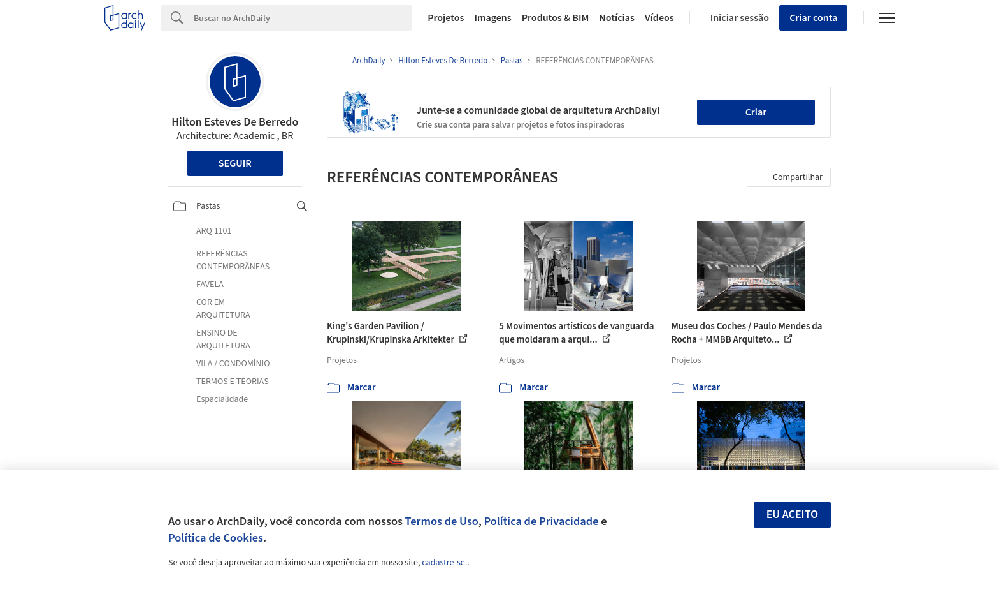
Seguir (235, 163)
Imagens (492, 18)
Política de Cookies (215, 538)
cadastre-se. (444, 562)
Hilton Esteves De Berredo (234, 122)
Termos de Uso (441, 521)
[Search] (303, 18)
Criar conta (813, 18)
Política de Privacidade (541, 521)
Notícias (617, 18)
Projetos (446, 18)
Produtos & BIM (555, 18)
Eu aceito (792, 515)
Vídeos (659, 18)
